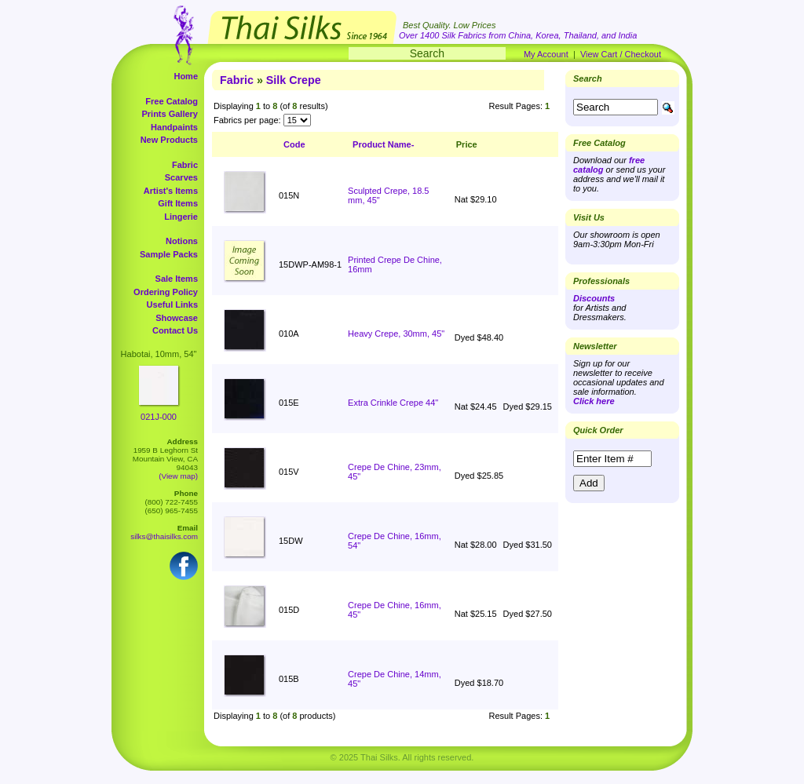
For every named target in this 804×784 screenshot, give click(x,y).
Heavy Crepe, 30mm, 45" (396, 333)
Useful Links (172, 304)
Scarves (181, 177)
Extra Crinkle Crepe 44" (393, 402)
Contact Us (175, 330)
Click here (594, 401)
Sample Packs (169, 254)
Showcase (176, 318)
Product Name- (383, 144)
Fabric (185, 165)
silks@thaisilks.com (164, 536)
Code (294, 144)
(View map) (178, 476)
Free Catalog (171, 101)
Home (186, 76)
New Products (169, 139)
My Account (546, 54)
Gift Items (178, 203)
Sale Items (176, 278)
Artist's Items (171, 190)
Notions (182, 241)
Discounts (594, 298)
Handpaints (174, 127)
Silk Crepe (293, 80)
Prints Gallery (169, 114)
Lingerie (181, 216)
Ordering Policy (165, 292)
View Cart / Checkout (620, 54)
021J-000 (159, 416)
